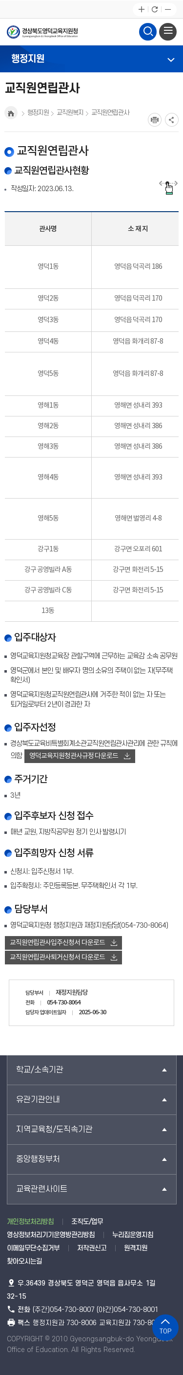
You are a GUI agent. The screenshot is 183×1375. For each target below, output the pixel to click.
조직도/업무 (87, 1221)
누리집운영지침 (132, 1235)
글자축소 (167, 9)
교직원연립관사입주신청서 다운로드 (63, 943)
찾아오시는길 (24, 1261)
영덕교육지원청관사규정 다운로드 (80, 756)
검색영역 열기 (148, 30)
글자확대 (141, 9)
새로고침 (154, 9)
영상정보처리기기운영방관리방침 (51, 1235)
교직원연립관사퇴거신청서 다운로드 (63, 957)
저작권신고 (91, 1248)
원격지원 (135, 1248)
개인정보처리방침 (30, 1221)
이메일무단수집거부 (33, 1248)
